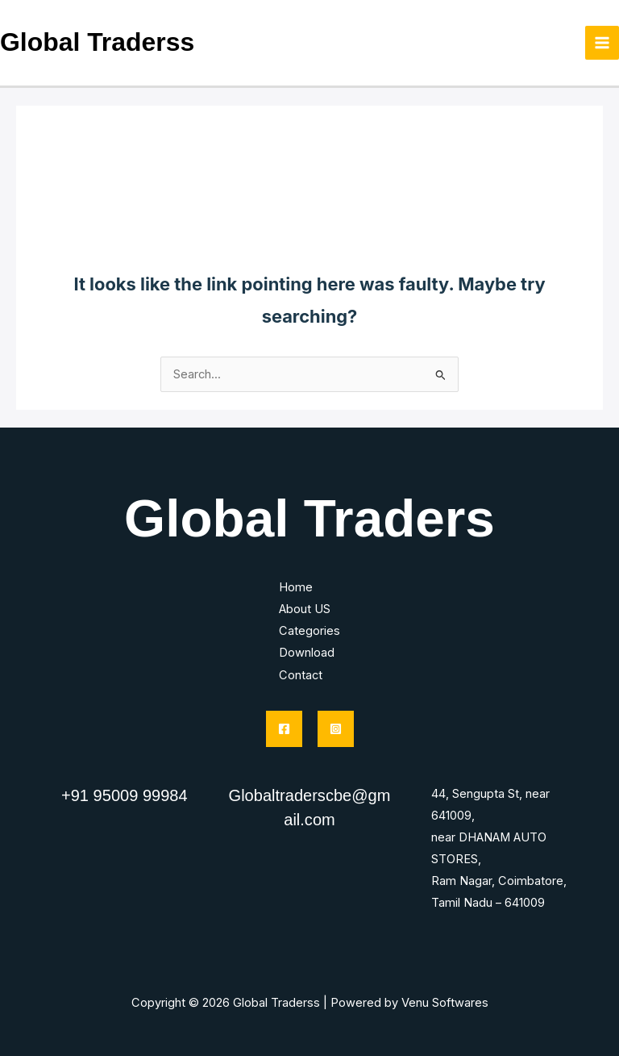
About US (304, 609)
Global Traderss (97, 41)
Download (306, 652)
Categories (309, 631)
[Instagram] (336, 729)
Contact (300, 675)
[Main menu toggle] (602, 43)
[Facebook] (284, 729)
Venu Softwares (444, 1002)
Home (296, 587)
